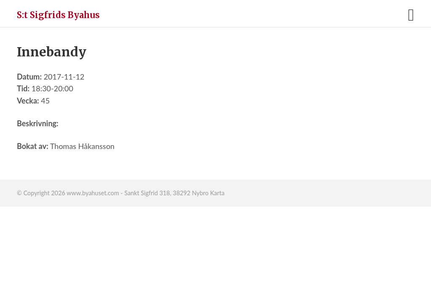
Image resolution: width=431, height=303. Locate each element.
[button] (411, 15)
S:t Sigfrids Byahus (58, 15)
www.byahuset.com (93, 193)
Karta (217, 193)
